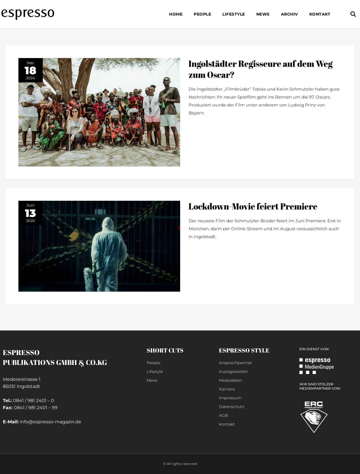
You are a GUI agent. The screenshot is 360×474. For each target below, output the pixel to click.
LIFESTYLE (233, 14)
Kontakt (320, 14)
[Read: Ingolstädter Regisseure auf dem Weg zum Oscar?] (99, 111)
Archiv (289, 14)
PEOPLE (202, 14)
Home (175, 14)
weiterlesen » (202, 126)
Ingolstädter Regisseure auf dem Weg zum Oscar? (261, 69)
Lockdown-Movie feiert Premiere (253, 206)
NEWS (263, 14)
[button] (353, 14)
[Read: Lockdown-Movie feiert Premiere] (99, 245)
